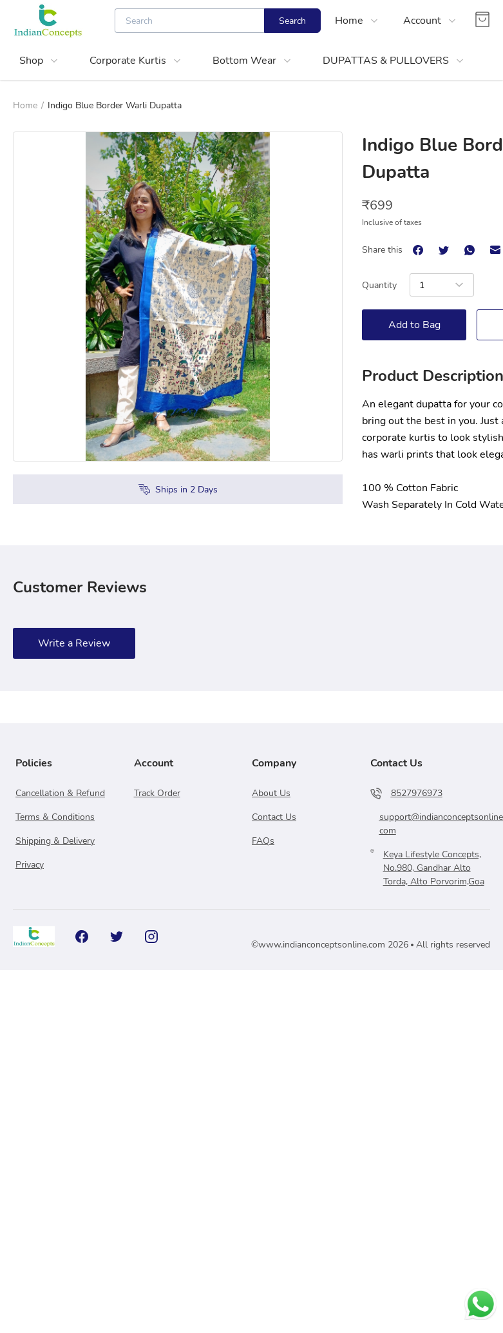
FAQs (263, 841)
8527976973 (416, 793)
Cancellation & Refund (60, 793)
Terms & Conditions (55, 817)
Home (25, 105)
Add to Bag (414, 325)
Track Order (157, 793)
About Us (271, 793)
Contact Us (274, 817)
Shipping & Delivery (55, 841)
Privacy (29, 865)
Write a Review (74, 643)
